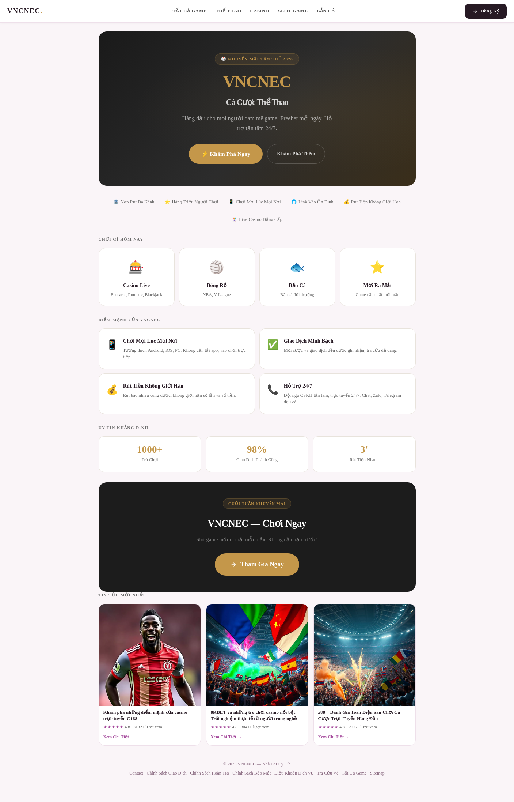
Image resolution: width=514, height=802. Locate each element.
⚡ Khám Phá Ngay (226, 154)
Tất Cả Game (189, 11)
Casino (259, 11)
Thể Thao (228, 11)
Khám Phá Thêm (296, 154)
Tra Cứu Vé (328, 773)
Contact (136, 773)
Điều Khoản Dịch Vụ (294, 773)
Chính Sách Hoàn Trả (209, 773)
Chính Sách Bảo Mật (251, 773)
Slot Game (293, 11)
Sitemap (377, 773)
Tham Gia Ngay (257, 564)
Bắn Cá (326, 11)
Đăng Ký (485, 11)
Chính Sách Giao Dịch (166, 773)
